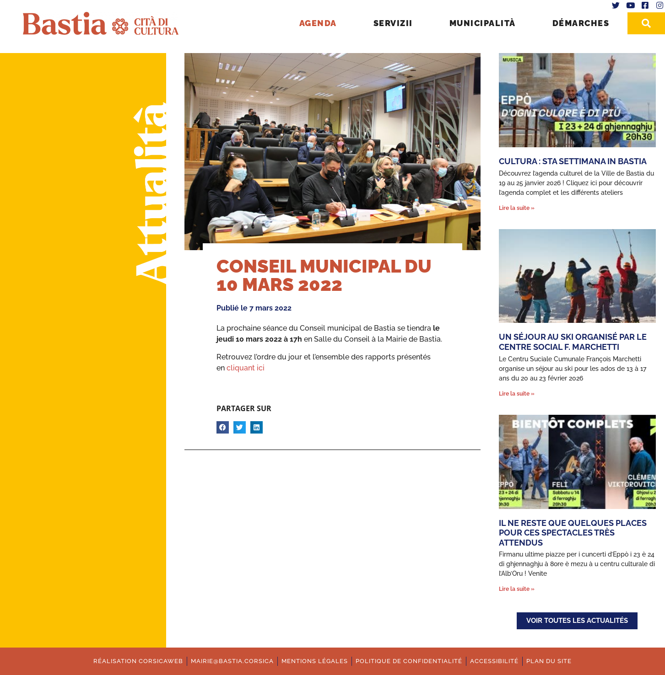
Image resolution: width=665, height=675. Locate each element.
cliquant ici (246, 368)
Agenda (318, 23)
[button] (222, 427)
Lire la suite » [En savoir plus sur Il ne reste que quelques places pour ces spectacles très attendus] (517, 589)
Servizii (393, 23)
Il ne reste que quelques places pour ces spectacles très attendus (573, 532)
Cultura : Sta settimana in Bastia (573, 161)
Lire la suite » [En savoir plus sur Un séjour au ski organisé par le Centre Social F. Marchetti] (517, 394)
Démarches (581, 23)
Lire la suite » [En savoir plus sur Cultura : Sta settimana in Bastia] (517, 208)
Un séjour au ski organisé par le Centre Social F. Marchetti (573, 342)
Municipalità (482, 23)
